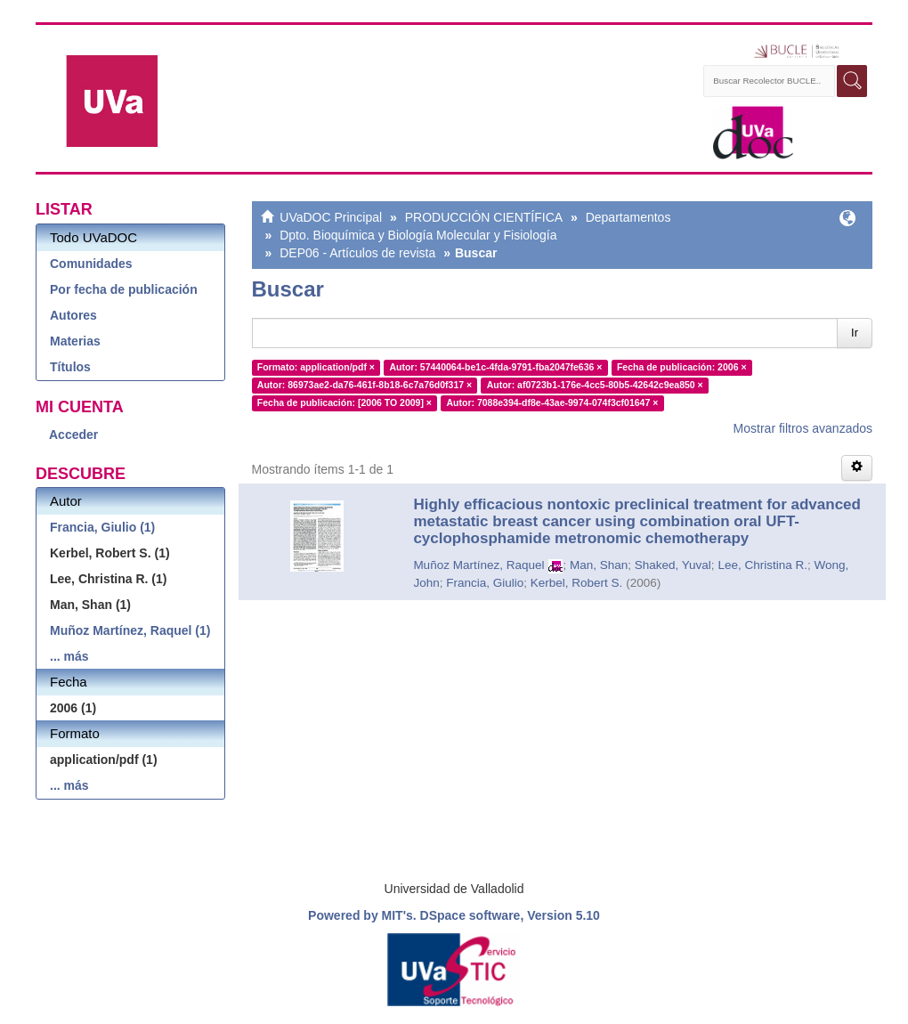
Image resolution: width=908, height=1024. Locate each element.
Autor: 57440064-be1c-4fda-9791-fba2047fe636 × (495, 367)
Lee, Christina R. (762, 565)
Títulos (70, 367)
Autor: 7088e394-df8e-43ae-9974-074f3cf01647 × (552, 402)
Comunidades (91, 263)
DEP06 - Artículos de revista (357, 253)
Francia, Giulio (484, 582)
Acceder (73, 434)
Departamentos (628, 217)
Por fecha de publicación (124, 289)
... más (69, 656)
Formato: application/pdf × (316, 367)
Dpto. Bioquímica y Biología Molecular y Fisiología (418, 235)
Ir (854, 332)
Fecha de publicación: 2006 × (682, 367)
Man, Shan (599, 565)
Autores (73, 315)
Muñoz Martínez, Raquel (478, 565)
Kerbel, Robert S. (577, 582)
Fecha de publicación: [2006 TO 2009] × (344, 402)
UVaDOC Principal (331, 217)
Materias (75, 341)
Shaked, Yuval (673, 565)
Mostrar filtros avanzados (803, 428)
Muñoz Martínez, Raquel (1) (130, 630)
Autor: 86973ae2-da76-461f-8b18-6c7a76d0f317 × (364, 384)
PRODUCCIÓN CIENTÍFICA (484, 217)
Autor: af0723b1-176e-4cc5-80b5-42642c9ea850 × (595, 384)
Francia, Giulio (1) (102, 527)
